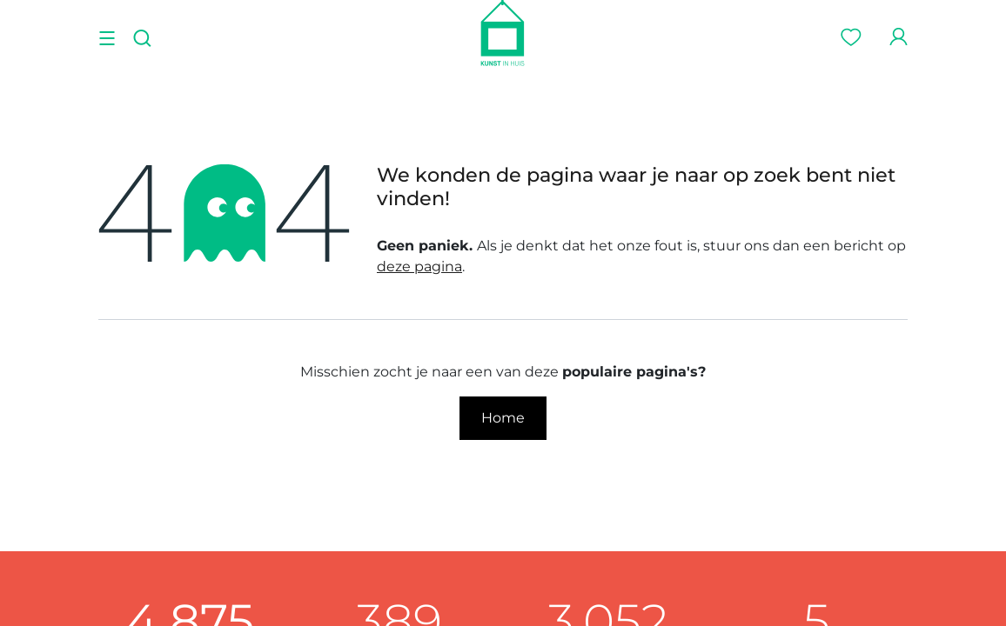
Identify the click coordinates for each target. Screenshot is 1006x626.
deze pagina (419, 266)
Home (503, 418)
